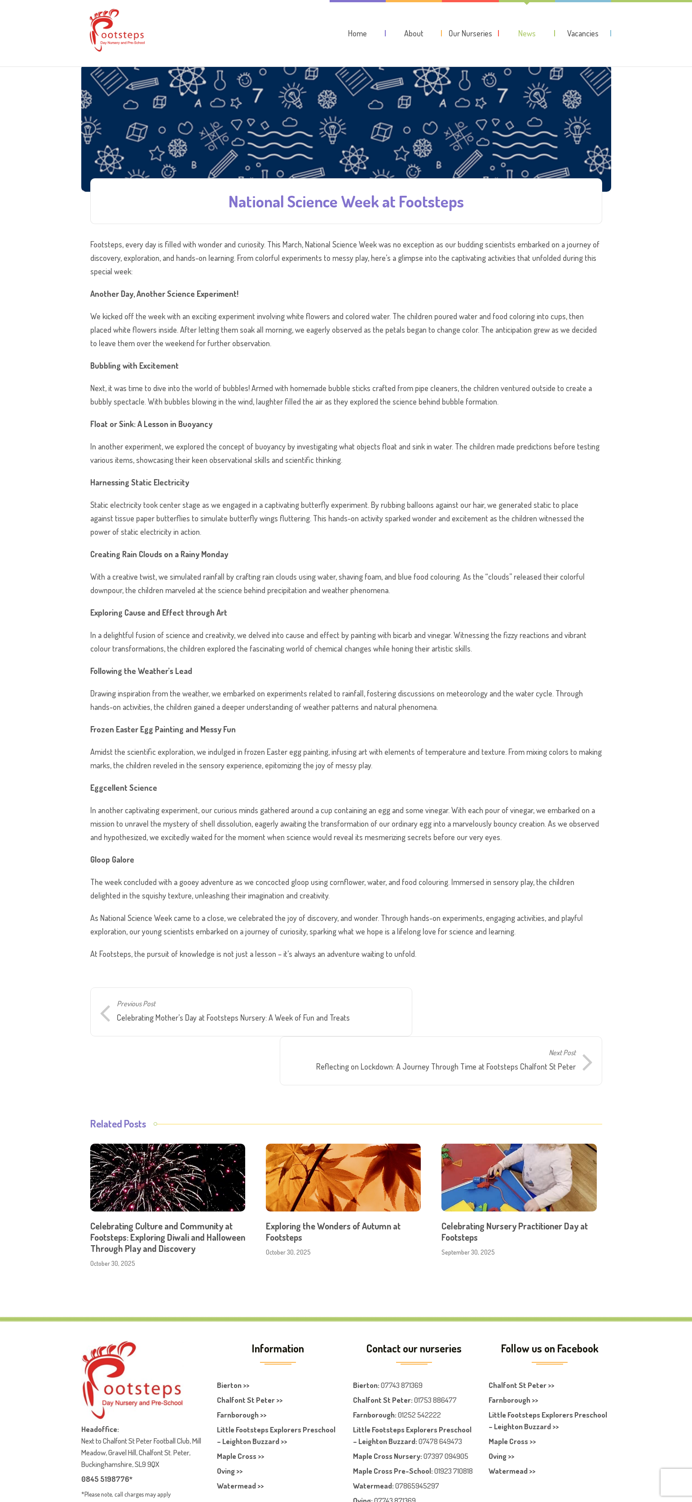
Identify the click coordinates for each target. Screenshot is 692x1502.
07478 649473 (440, 1403)
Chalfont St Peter (382, 1361)
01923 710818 (453, 1432)
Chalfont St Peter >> (249, 1361)
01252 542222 (419, 1376)
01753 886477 (435, 1361)
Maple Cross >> (240, 1418)
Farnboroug (372, 1376)
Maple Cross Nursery (386, 1418)
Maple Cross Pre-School (392, 1432)
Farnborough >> (241, 1376)
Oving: (363, 1462)
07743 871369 (402, 1347)
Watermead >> (240, 1447)
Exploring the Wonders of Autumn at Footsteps (333, 1193)
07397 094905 (445, 1418)
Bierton (365, 1347)
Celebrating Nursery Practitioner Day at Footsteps (514, 1193)
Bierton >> (233, 1347)
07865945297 (417, 1447)
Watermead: (373, 1447)
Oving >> (229, 1432)
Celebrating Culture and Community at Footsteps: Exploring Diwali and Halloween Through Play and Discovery (167, 1199)
